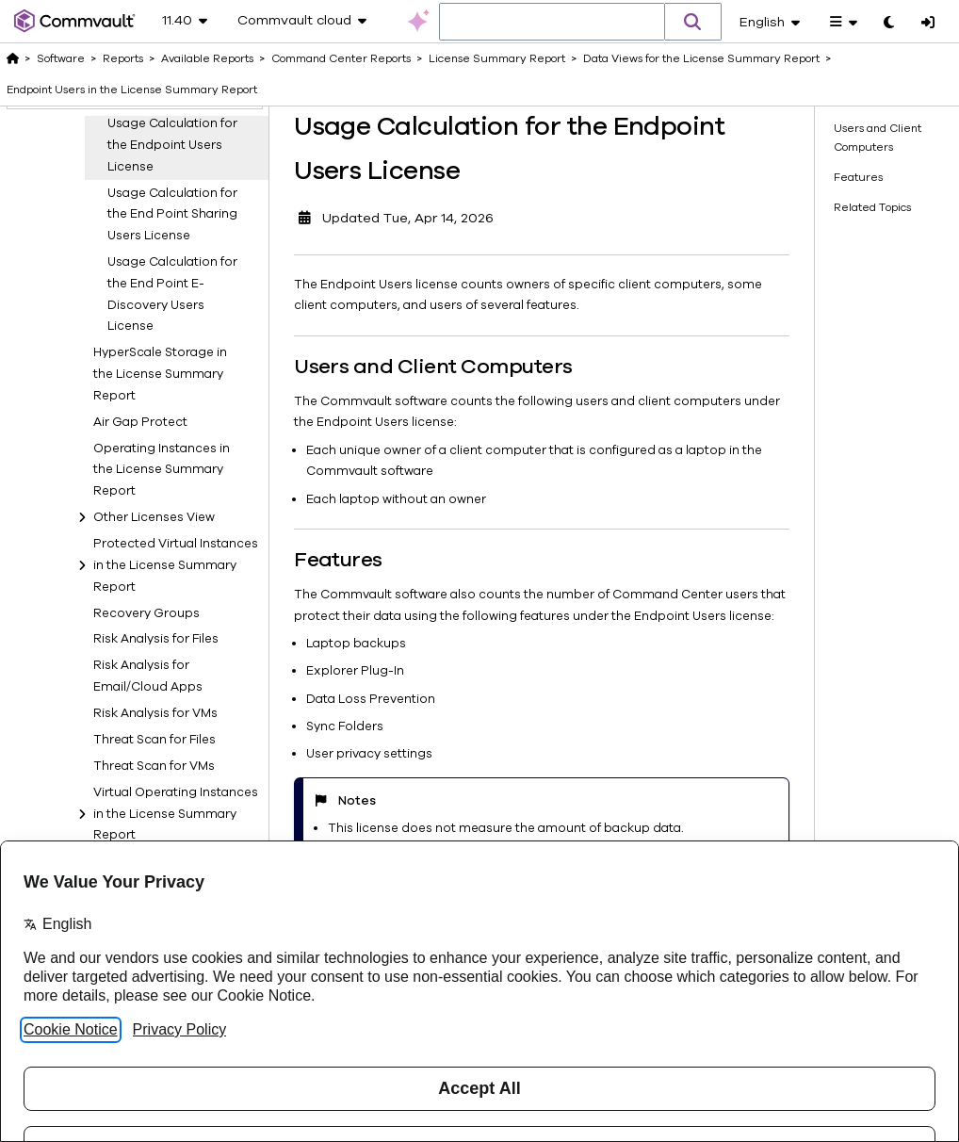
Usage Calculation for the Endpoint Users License (172, 397)
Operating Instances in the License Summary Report (161, 723)
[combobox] (552, 22)
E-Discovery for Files (154, 302)
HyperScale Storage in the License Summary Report (160, 626)
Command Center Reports (341, 58)
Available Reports (207, 58)
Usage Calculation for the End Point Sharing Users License (172, 467)
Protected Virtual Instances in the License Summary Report (175, 818)
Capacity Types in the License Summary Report (169, 217)
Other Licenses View (154, 769)
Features (858, 177)
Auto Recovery (138, 179)
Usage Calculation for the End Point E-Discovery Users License (172, 546)
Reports (123, 58)
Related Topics (872, 207)
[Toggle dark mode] (888, 23)
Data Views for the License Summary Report (701, 58)
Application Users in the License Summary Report (169, 143)
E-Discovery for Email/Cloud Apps (148, 265)
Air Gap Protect (140, 674)
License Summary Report (497, 58)
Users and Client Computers (877, 137)
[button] (693, 22)
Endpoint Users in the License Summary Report (169, 339)
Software (61, 58)
